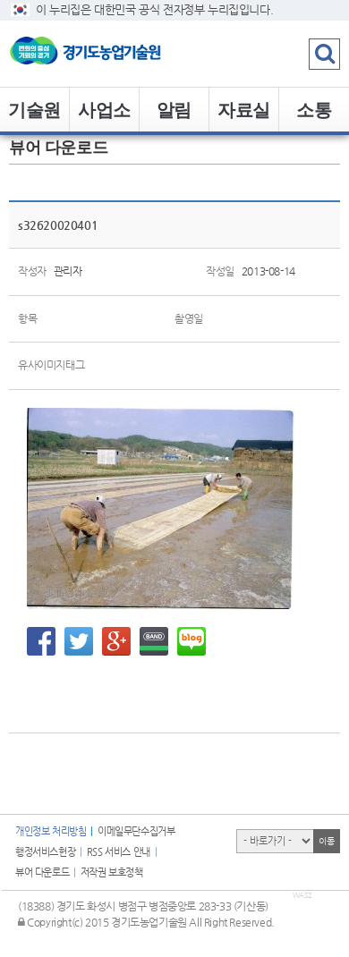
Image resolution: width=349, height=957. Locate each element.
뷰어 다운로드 (42, 872)
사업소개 (104, 116)
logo (112, 54)
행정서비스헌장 (45, 852)
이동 (326, 841)
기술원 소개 (34, 116)
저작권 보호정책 (112, 872)
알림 (174, 110)
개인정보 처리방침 (50, 831)
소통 (313, 110)
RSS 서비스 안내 (118, 852)
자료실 (243, 110)
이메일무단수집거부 (136, 831)
